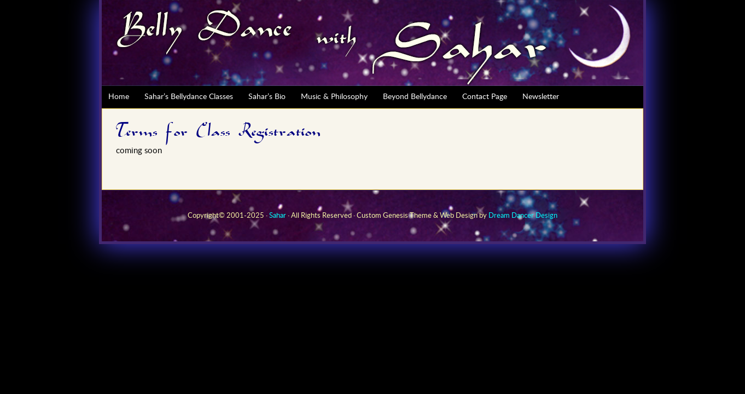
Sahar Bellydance (372, 43)
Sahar (277, 215)
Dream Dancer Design (522, 215)
